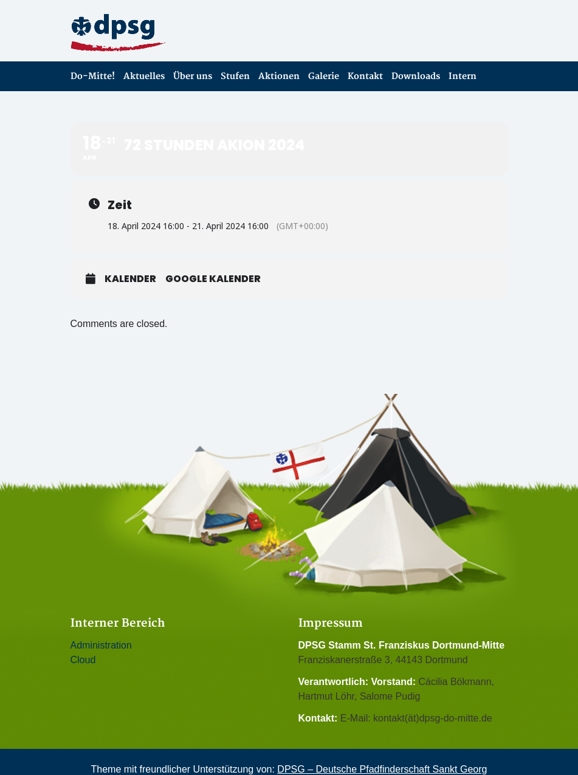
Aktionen (279, 76)
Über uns (192, 76)
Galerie (323, 76)
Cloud (83, 660)
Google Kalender (213, 279)
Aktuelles (144, 76)
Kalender (130, 279)
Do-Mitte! (93, 76)
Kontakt (365, 76)
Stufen (235, 76)
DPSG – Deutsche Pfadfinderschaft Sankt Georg (382, 769)
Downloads (415, 76)
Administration (101, 645)
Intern (463, 76)
